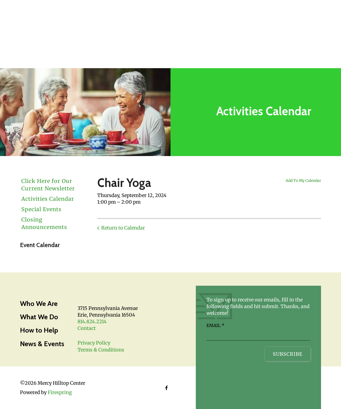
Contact (87, 328)
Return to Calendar (123, 228)
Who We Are (39, 303)
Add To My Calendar (303, 180)
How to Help (39, 330)
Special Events (41, 209)
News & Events (42, 344)
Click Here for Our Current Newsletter (48, 185)
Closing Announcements (44, 223)
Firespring (60, 392)
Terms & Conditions (101, 350)
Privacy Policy (94, 343)
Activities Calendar (47, 198)
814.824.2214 (92, 321)
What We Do (39, 317)
